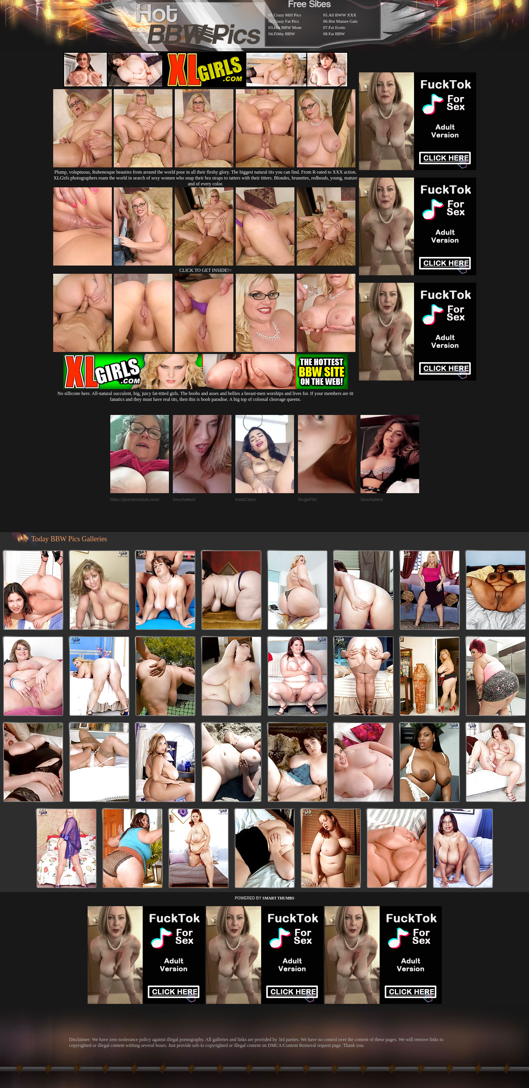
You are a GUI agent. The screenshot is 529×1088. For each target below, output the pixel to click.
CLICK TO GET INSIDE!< (205, 270)
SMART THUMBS (278, 898)
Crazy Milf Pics (287, 15)
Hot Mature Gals (342, 21)
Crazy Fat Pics (286, 21)
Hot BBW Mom (287, 27)
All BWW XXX (342, 15)
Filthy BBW (284, 33)
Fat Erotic (337, 27)
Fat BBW (336, 33)
